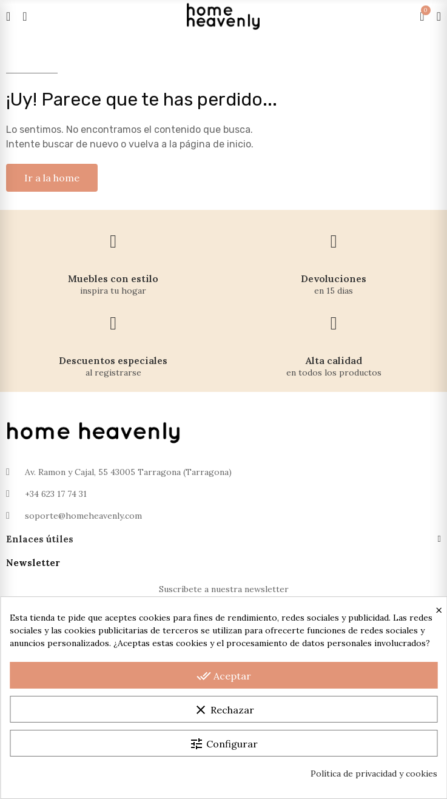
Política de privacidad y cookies (374, 773)
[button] (52, 178)
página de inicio (215, 144)
